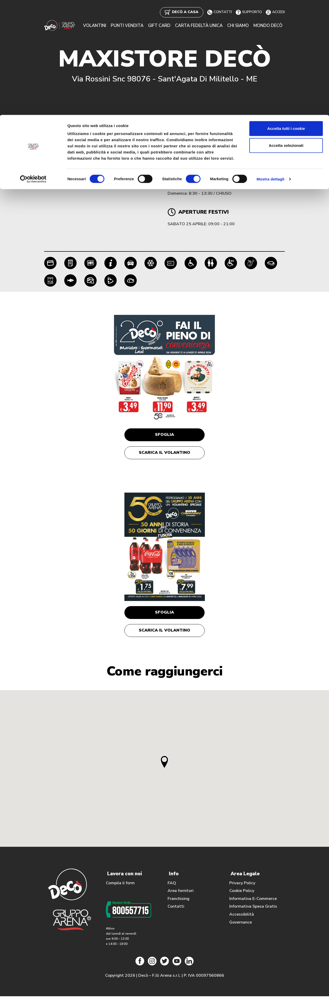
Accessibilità (241, 924)
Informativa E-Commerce (253, 908)
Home (50, 123)
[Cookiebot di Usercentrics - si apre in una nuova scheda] (33, 64)
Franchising (178, 908)
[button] (164, 771)
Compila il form (120, 893)
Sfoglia (164, 436)
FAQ (172, 893)
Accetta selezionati (286, 30)
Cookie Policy (241, 901)
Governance (240, 932)
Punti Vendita (75, 123)
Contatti (176, 916)
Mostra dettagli (270, 64)
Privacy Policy (242, 893)
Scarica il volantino (164, 456)
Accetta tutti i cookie (286, 13)
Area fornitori (181, 901)
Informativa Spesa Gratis (253, 916)
